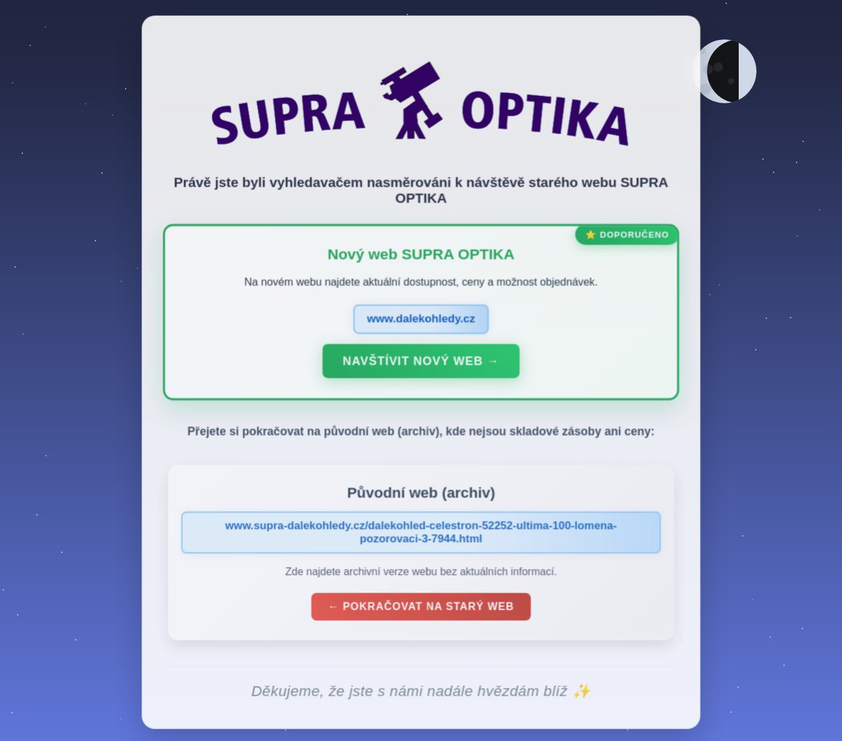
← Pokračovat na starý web (421, 609)
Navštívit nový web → (421, 364)
